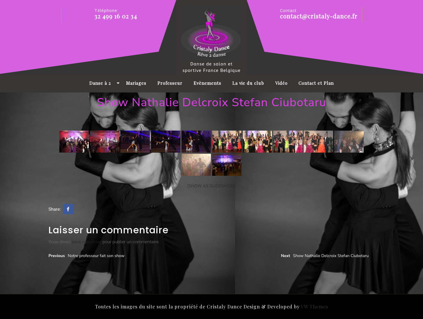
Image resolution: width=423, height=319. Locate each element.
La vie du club (248, 83)
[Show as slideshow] (211, 186)
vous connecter (86, 242)
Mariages (136, 83)
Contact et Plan (316, 83)
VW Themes (314, 306)
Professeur (169, 83)
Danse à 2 (100, 83)
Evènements (207, 83)
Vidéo (281, 83)
